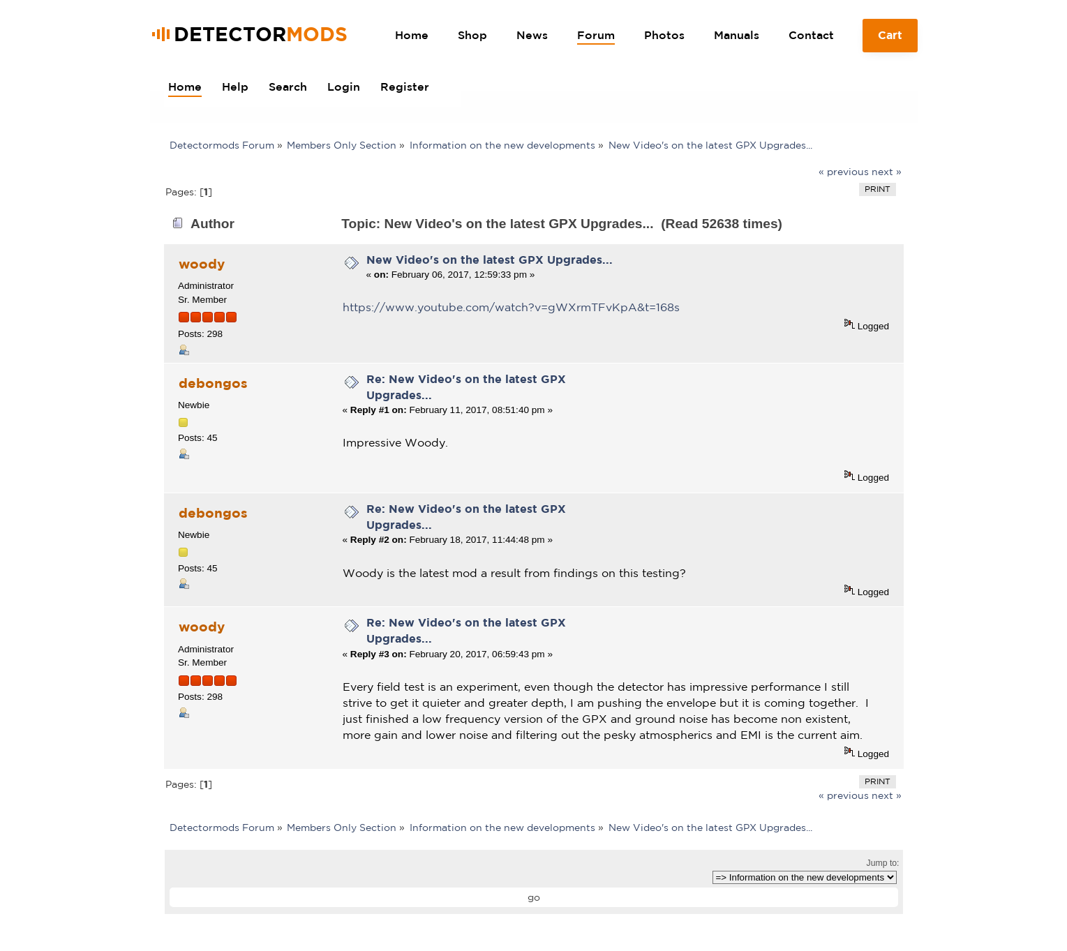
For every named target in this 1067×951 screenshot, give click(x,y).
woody (202, 263)
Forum (596, 35)
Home (411, 35)
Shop (472, 35)
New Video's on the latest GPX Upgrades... (489, 259)
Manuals (736, 35)
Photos (664, 35)
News (532, 35)
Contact (811, 35)
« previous (844, 171)
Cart (889, 40)
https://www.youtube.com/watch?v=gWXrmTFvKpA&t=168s (511, 307)
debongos (213, 383)
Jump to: (883, 863)
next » (887, 171)
